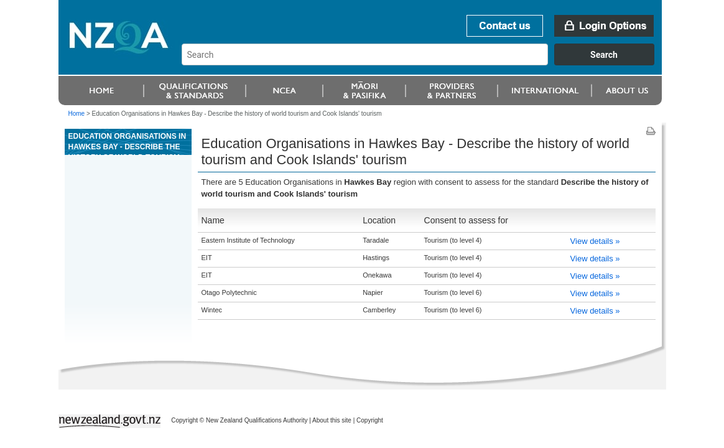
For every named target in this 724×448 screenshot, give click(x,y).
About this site (331, 420)
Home (76, 113)
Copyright (369, 420)
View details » (595, 241)
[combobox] (424, 62)
